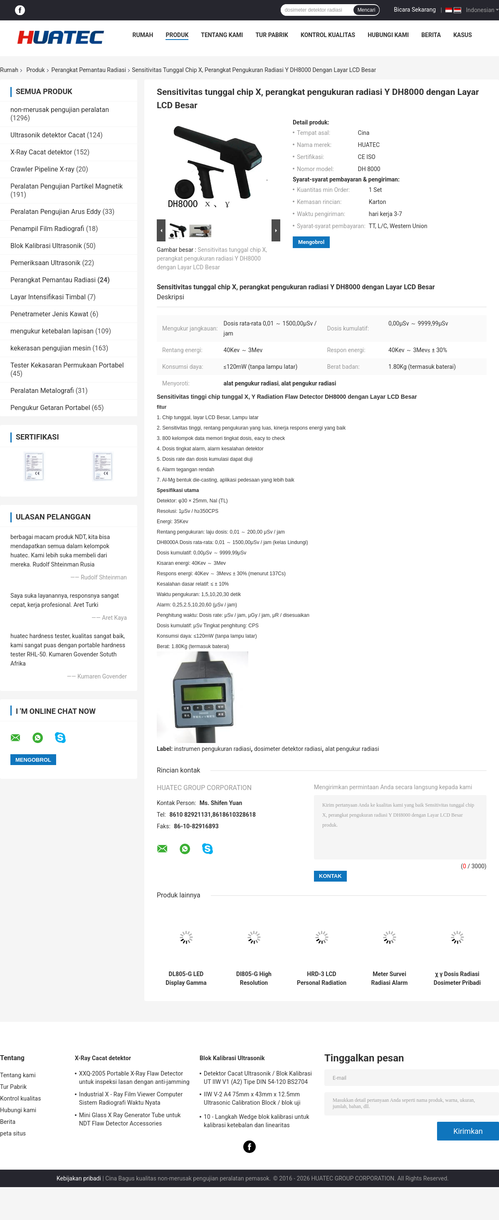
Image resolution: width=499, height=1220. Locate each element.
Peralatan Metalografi (42, 391)
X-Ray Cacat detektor (41, 152)
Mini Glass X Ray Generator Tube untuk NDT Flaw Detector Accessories (130, 1119)
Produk (177, 35)
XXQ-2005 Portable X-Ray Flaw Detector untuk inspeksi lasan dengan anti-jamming (134, 1077)
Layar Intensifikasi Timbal (48, 297)
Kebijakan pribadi (79, 1178)
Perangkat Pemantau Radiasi (89, 70)
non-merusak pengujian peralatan (59, 110)
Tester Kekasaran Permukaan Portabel (67, 365)
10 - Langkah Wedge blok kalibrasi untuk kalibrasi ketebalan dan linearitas (256, 1120)
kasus (462, 35)
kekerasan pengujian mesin (50, 348)
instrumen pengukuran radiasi (212, 748)
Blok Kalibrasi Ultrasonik (46, 246)
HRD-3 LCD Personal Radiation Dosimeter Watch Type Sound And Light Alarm (321, 978)
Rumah (143, 35)
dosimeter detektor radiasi (288, 748)
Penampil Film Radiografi (47, 229)
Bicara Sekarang (415, 9)
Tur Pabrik (271, 35)
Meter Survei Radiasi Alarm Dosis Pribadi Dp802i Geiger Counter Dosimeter (389, 978)
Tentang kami (222, 35)
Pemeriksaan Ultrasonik (45, 263)
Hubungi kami (388, 35)
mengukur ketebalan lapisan (52, 331)
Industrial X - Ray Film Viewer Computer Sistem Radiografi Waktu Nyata (131, 1098)
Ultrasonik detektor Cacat (47, 135)
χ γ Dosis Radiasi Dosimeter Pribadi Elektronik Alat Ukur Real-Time (457, 978)
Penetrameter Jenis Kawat (49, 314)
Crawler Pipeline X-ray (42, 169)
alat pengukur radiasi (352, 748)
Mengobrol (311, 242)
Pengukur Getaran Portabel (50, 408)
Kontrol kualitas (328, 35)
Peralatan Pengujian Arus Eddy (55, 212)
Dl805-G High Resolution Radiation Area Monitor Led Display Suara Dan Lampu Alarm (254, 978)
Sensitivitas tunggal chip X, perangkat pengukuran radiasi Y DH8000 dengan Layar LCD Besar (212, 258)
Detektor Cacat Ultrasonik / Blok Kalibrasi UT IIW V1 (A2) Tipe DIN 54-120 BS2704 (258, 1077)
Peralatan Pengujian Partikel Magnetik (66, 186)
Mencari (366, 10)
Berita (431, 35)
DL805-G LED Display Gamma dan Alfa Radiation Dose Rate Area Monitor (186, 978)
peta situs (13, 1133)
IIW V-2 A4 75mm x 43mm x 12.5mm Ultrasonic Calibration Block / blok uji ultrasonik (252, 1099)
